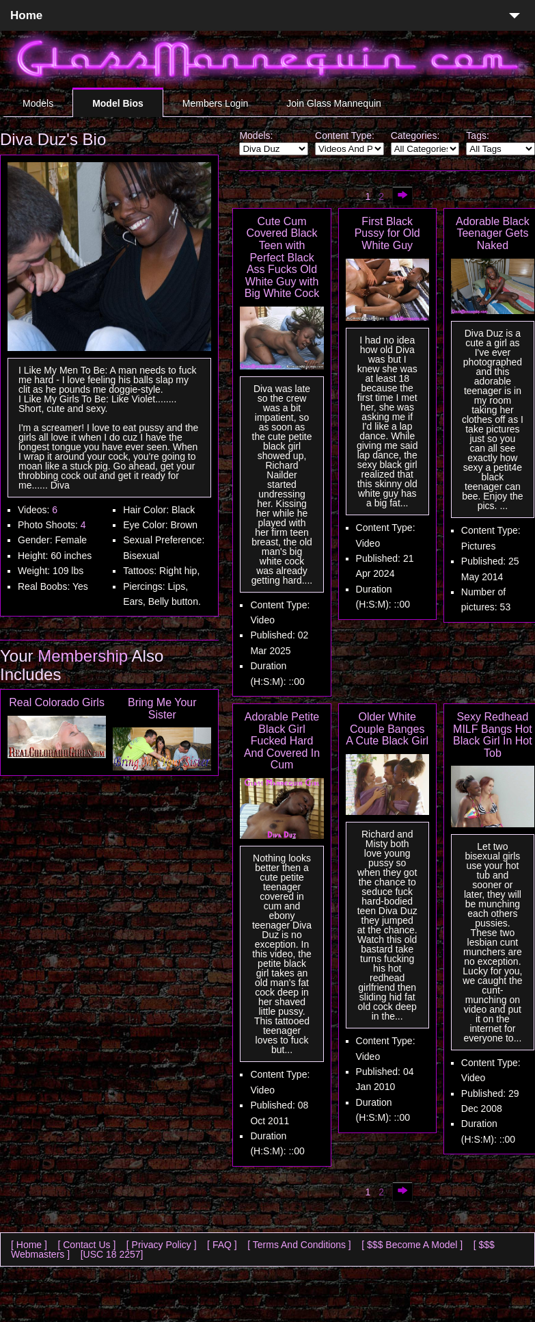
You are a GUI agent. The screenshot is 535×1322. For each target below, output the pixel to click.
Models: (256, 135)
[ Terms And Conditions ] (299, 1244)
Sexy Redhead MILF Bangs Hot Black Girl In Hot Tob (492, 735)
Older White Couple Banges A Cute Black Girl (387, 729)
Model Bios (117, 103)
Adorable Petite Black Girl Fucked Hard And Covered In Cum (282, 740)
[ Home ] (29, 1244)
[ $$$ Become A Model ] (412, 1244)
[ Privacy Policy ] (161, 1244)
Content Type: (344, 135)
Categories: (415, 135)
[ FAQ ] (222, 1244)
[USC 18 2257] (112, 1254)
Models (38, 103)
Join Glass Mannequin (333, 103)
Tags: (477, 135)
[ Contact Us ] (86, 1244)
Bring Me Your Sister (162, 709)
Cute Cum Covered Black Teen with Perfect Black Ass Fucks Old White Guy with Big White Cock (282, 258)
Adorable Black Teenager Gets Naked (493, 233)
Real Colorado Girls (57, 702)
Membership (83, 656)
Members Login (215, 103)
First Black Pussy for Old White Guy (387, 233)
